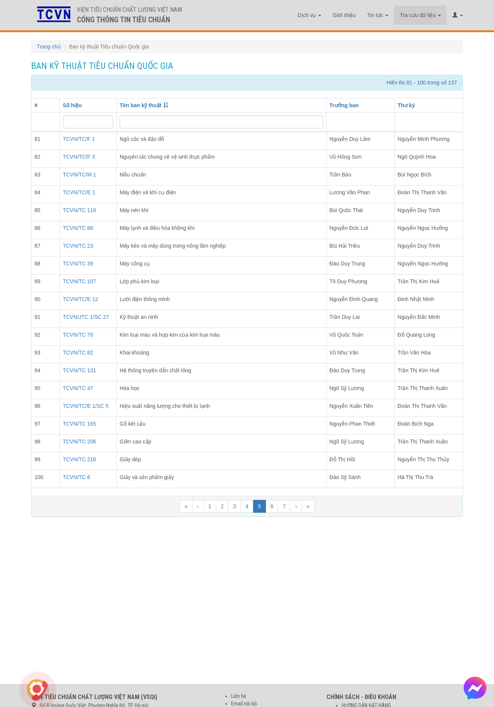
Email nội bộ (244, 704)
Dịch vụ (310, 15)
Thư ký (406, 105)
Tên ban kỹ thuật (141, 105)
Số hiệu (72, 105)
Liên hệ (238, 696)
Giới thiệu (344, 15)
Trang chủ (49, 47)
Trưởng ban (344, 105)
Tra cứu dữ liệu (420, 15)
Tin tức (378, 15)
